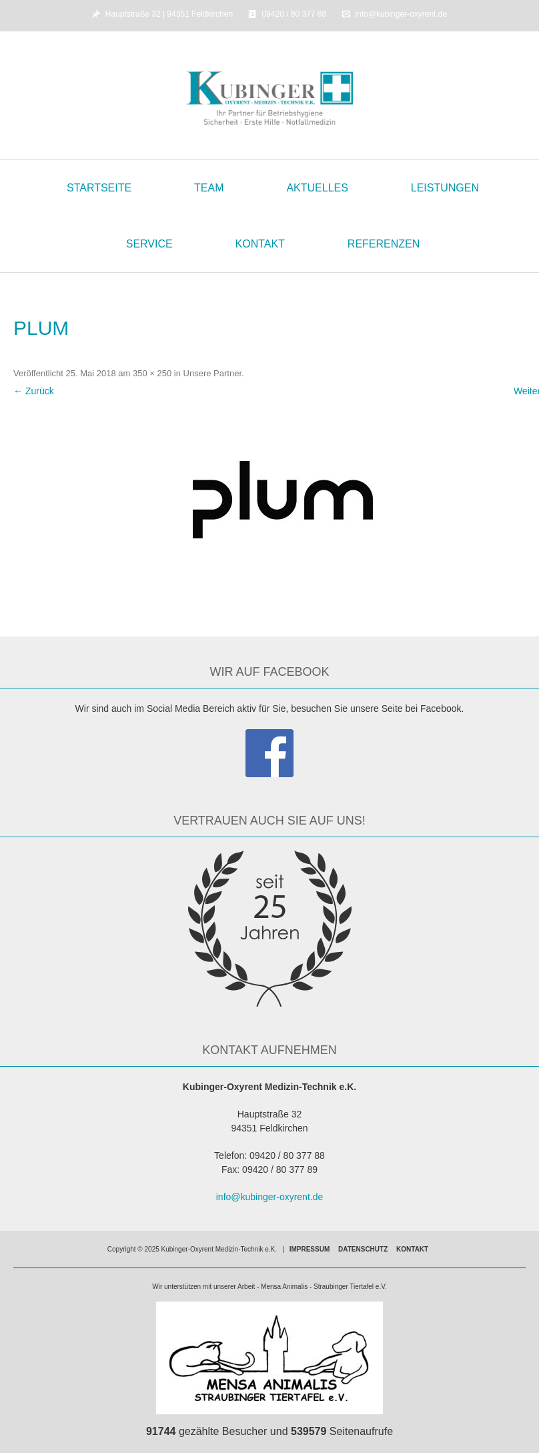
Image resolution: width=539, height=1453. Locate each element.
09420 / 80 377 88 (293, 14)
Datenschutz (363, 1249)
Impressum (310, 1249)
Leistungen (445, 187)
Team (208, 187)
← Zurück (33, 391)
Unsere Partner (212, 373)
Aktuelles (317, 187)
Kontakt (260, 244)
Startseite (99, 187)
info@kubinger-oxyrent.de (402, 14)
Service (149, 244)
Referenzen (384, 244)
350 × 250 (152, 373)
